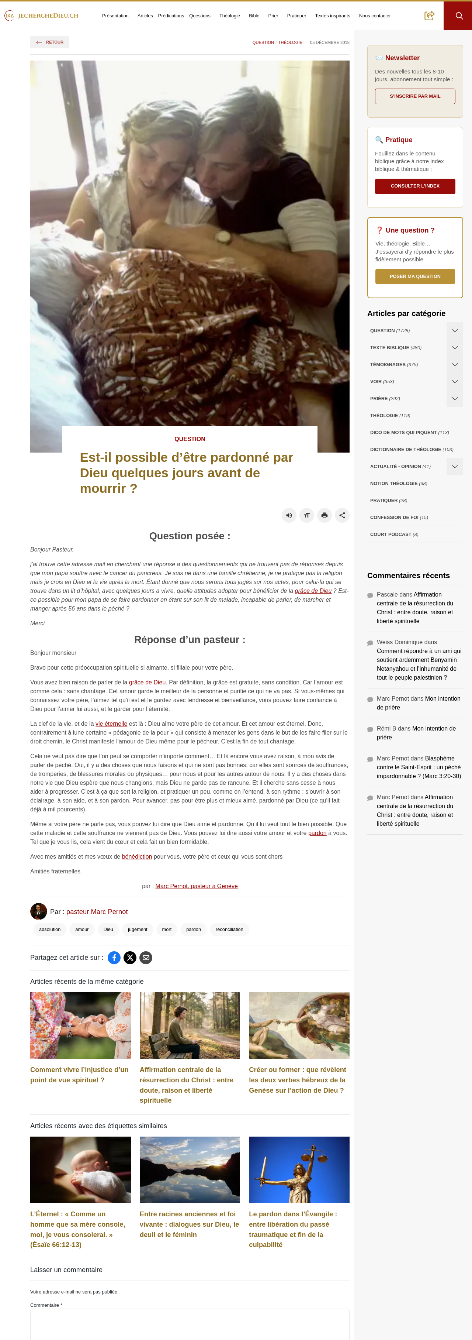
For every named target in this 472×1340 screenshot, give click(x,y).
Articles (145, 15)
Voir (382, 381)
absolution (49, 929)
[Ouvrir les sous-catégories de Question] (455, 330)
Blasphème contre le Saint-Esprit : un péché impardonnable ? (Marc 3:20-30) (419, 767)
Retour (49, 42)
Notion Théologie (398, 483)
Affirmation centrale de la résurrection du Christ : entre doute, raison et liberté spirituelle (186, 1085)
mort (167, 929)
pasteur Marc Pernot (97, 911)
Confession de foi (399, 517)
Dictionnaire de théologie (412, 449)
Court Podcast (394, 534)
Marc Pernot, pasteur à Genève (197, 886)
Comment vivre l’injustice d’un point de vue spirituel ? (79, 1075)
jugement (138, 929)
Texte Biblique (395, 347)
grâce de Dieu (313, 591)
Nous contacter (375, 15)
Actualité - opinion (400, 466)
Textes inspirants (332, 15)
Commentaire (46, 1305)
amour (81, 929)
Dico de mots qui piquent (409, 432)
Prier (273, 15)
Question (263, 42)
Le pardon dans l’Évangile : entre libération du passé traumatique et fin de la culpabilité (293, 1229)
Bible (254, 15)
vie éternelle (111, 724)
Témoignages (394, 364)
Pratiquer (296, 15)
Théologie (229, 15)
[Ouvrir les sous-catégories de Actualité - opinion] (455, 466)
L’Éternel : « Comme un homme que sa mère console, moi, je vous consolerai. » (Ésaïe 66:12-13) (77, 1229)
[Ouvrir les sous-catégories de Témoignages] (455, 364)
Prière (385, 398)
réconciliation (229, 929)
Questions (200, 15)
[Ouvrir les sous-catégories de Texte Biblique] (455, 347)
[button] (429, 15)
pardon (317, 833)
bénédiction (137, 856)
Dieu (108, 929)
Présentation (115, 15)
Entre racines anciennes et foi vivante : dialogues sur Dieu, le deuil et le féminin (189, 1224)
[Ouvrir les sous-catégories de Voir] (455, 381)
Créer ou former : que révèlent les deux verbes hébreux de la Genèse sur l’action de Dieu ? (297, 1080)
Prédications (171, 15)
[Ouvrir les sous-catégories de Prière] (455, 398)
